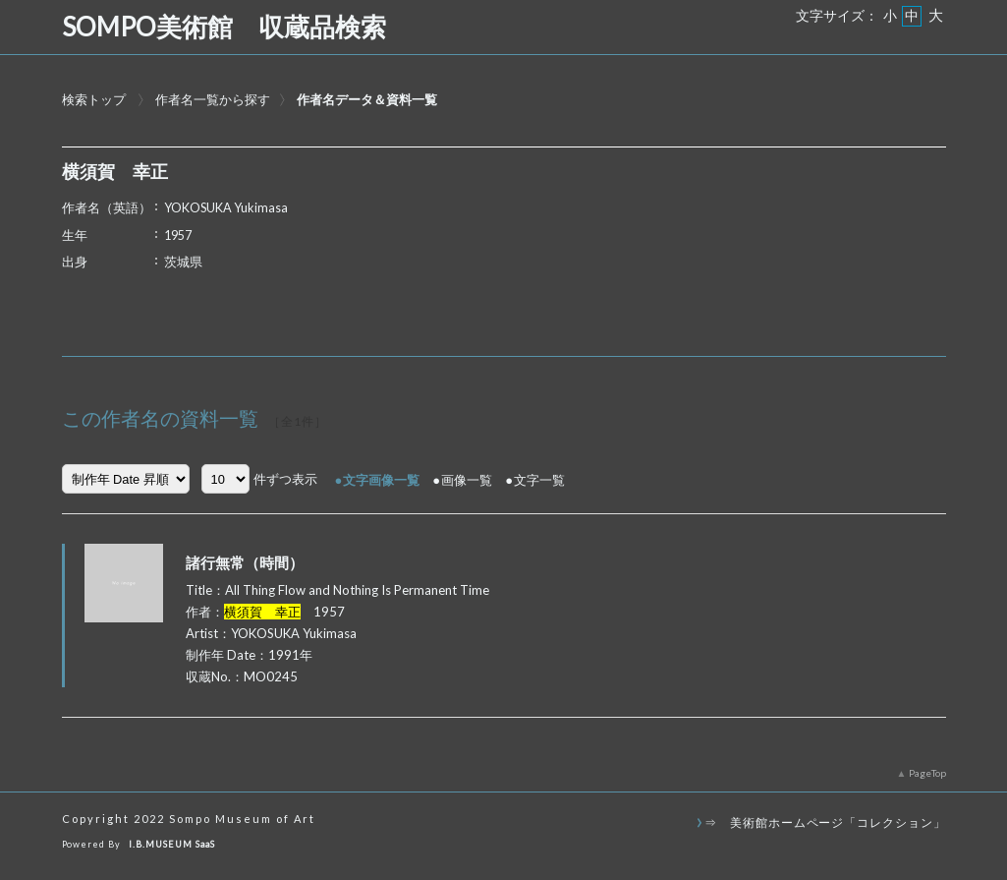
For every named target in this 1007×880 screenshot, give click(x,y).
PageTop (927, 773)
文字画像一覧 (381, 480)
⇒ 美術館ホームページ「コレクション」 (824, 822)
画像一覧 (466, 480)
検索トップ (94, 99)
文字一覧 (539, 480)
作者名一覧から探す (212, 99)
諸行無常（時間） (245, 562)
